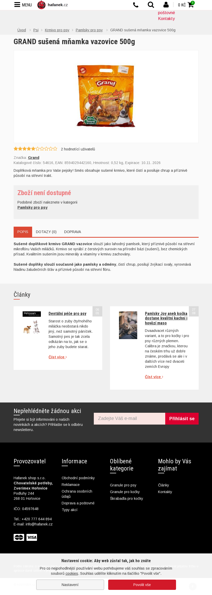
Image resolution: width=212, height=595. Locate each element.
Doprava (72, 232)
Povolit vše (142, 585)
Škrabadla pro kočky (126, 498)
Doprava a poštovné (78, 503)
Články (163, 485)
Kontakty (166, 18)
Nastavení (70, 585)
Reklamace (71, 485)
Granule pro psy (123, 485)
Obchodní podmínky (78, 478)
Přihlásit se (182, 418)
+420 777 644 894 (37, 519)
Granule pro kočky (125, 492)
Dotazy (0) (46, 232)
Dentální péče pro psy (67, 313)
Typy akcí (70, 510)
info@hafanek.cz (39, 524)
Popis (22, 232)
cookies (72, 573)
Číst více (58, 357)
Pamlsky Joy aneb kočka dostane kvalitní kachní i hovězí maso (166, 318)
